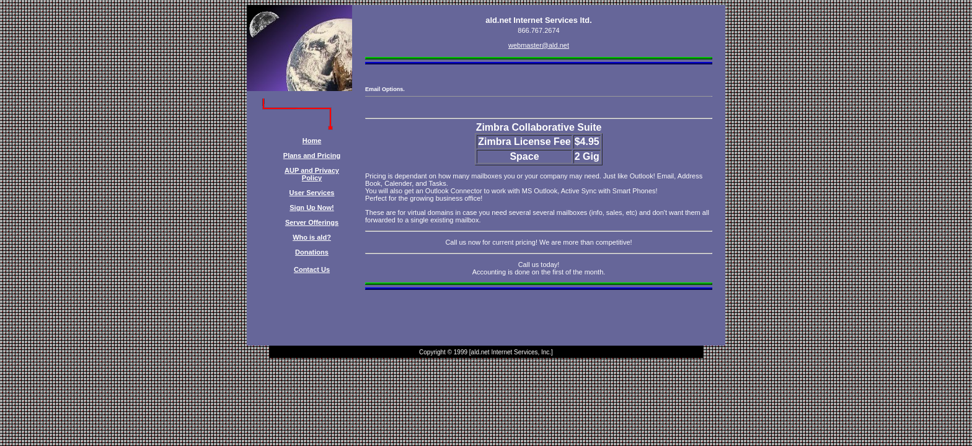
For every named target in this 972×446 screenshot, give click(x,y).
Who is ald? (312, 237)
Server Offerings (311, 222)
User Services (312, 192)
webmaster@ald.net (538, 45)
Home (312, 140)
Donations (312, 252)
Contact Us (312, 269)
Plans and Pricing (311, 155)
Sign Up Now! (311, 207)
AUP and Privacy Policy (312, 174)
